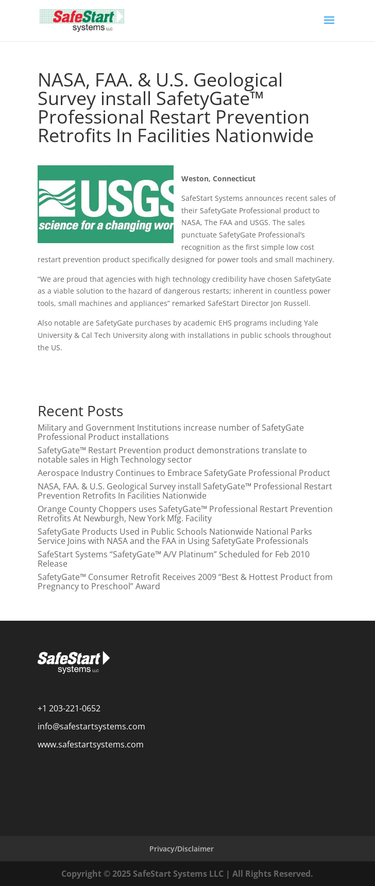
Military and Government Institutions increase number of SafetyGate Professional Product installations (171, 432)
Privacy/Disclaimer (181, 849)
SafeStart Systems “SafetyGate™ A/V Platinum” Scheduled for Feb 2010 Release (174, 559)
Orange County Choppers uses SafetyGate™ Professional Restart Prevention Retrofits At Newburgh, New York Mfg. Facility (185, 513)
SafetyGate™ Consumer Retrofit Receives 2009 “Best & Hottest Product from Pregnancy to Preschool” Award (185, 581)
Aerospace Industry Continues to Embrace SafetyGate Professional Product (184, 473)
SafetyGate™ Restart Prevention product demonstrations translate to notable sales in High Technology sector (172, 455)
